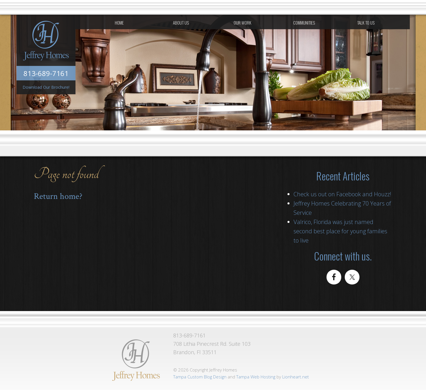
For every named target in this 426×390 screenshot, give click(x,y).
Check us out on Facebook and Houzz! (342, 194)
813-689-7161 (46, 73)
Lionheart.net (295, 377)
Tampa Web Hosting (255, 377)
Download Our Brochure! (46, 87)
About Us (181, 22)
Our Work (242, 22)
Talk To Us (366, 22)
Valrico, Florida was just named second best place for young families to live (340, 231)
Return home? (58, 196)
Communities (304, 22)
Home (119, 22)
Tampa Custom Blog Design (199, 377)
